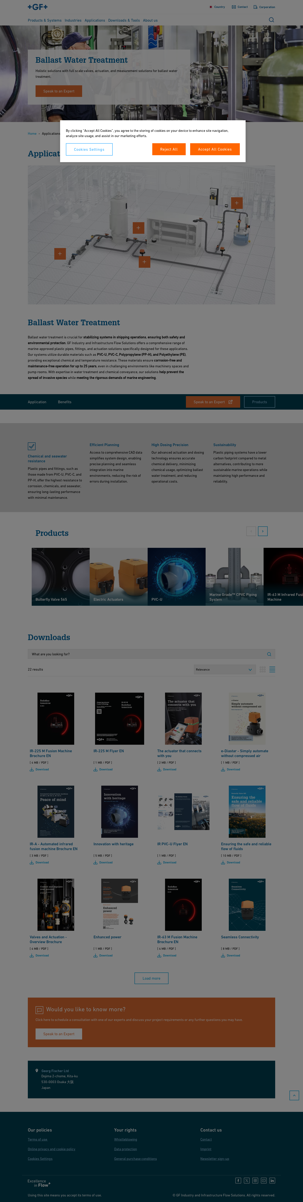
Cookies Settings (89, 149)
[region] (153, 141)
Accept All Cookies (215, 149)
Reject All (169, 149)
